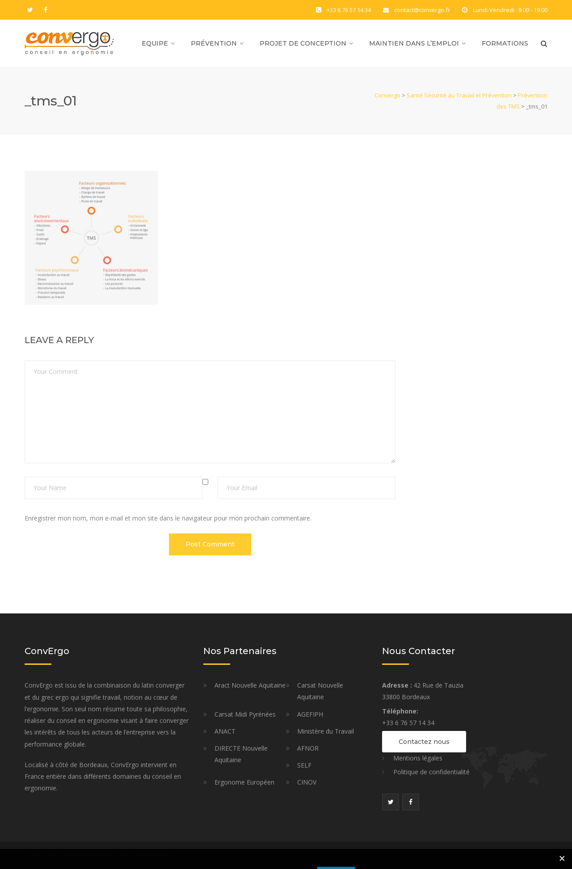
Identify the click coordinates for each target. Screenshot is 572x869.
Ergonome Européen (244, 782)
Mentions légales (417, 758)
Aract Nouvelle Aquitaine (250, 685)
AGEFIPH (310, 714)
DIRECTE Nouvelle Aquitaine (241, 754)
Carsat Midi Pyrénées (245, 714)
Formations (505, 43)
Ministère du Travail (325, 731)
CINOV (306, 782)
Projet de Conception (303, 43)
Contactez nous (424, 742)
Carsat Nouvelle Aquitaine (320, 691)
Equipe (155, 43)
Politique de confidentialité (431, 772)
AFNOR (308, 748)
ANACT (225, 731)
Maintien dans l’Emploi (414, 43)
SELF (304, 765)
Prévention (214, 43)
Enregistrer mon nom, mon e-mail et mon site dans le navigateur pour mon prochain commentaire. (168, 518)
